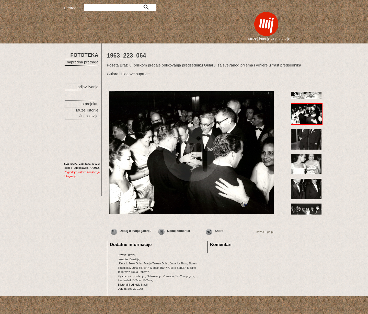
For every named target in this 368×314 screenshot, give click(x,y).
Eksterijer (139, 276)
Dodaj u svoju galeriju (136, 231)
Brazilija (134, 259)
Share (219, 231)
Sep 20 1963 (135, 288)
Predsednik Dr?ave (130, 280)
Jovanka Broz (178, 263)
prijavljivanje (87, 87)
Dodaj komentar (178, 231)
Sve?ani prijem (184, 276)
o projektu (90, 104)
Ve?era (147, 280)
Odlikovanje (154, 276)
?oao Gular (135, 263)
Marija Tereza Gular (156, 263)
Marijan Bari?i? (159, 267)
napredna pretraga (82, 62)
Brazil (131, 254)
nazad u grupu (265, 231)
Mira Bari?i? (178, 267)
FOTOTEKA (84, 55)
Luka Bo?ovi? (140, 267)
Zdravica (168, 276)
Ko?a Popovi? (140, 271)
